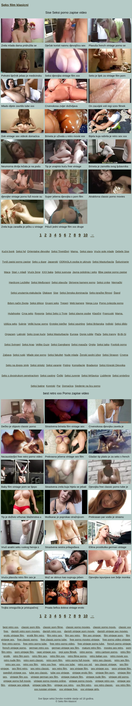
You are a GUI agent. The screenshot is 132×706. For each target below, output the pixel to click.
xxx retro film (123, 685)
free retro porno (11, 643)
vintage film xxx (19, 676)
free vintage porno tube (91, 643)
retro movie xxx (119, 656)
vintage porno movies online (50, 680)
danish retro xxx (52, 631)
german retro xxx (39, 647)
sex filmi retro (19, 668)
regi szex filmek (67, 651)
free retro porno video (62, 643)
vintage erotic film (82, 672)
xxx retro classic (103, 685)
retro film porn (21, 656)
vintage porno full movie (17, 680)
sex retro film (59, 668)
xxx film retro (83, 685)
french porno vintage (119, 643)
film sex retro (72, 635)
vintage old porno (118, 676)
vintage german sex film (44, 676)
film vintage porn (113, 635)
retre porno (86, 651)
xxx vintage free (68, 689)
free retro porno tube (35, 643)
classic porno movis (104, 627)
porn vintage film (24, 651)
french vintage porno (14, 647)
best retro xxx (10, 627)
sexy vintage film (121, 668)
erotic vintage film (14, 635)
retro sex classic (102, 660)
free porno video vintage (116, 639)
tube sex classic (38, 672)
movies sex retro (113, 647)
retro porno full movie (77, 660)
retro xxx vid (85, 664)
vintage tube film (41, 685)
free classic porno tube (54, 639)
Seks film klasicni (14, 5)
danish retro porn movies (25, 631)
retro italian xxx (98, 656)
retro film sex (39, 656)
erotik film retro (35, 635)
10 (85, 235)
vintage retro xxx (104, 680)
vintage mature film (72, 676)
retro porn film (54, 660)
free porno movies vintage (85, 639)
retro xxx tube (67, 664)
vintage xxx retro (63, 685)
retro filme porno (77, 656)
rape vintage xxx (46, 651)
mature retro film (91, 647)
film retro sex (54, 635)
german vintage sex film (65, 647)
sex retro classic (39, 668)
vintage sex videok (18, 685)
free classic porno (27, 639)
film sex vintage (92, 635)
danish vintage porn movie (79, 631)
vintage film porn (105, 672)
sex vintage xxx (100, 668)
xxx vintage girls (89, 689)
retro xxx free (48, 664)
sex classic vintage (105, 664)
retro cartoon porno (106, 651)
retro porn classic (33, 660)
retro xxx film (30, 664)
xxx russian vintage (45, 689)
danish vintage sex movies (112, 631)
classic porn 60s (30, 627)
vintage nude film (96, 676)
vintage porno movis (80, 680)
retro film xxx (57, 656)
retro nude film (12, 660)
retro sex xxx (12, 664)
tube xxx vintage (60, 672)
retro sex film (121, 660)
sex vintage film (79, 668)
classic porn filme (53, 627)
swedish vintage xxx (14, 672)
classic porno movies (78, 627)
